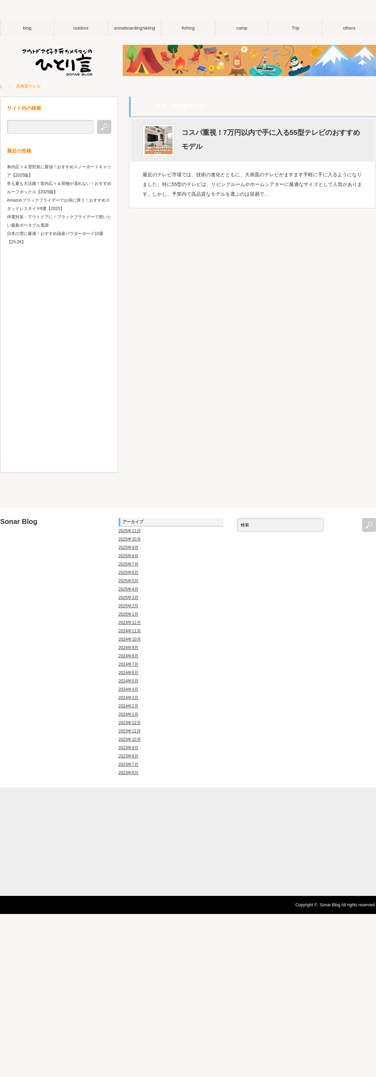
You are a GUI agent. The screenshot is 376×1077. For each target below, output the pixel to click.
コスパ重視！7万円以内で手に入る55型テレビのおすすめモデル (271, 140)
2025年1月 (128, 614)
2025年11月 (130, 530)
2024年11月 (130, 631)
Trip (295, 28)
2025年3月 (128, 597)
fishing (188, 28)
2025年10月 (130, 539)
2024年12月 (130, 622)
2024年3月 (128, 697)
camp (241, 28)
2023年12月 (130, 722)
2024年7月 (128, 664)
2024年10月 (130, 639)
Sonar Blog (19, 521)
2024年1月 (128, 714)
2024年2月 (128, 706)
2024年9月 (128, 647)
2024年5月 (128, 681)
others (349, 28)
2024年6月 (128, 672)
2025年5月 (128, 580)
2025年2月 (128, 606)
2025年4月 (128, 589)
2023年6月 (128, 772)
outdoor (80, 28)
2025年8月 (128, 555)
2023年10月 (130, 739)
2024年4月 (128, 689)
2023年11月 (130, 731)
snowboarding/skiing (134, 28)
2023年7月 (128, 764)
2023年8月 (128, 756)
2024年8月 (128, 656)
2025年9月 (128, 547)
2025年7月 (128, 564)
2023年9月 (128, 747)
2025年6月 (128, 572)
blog (27, 28)
